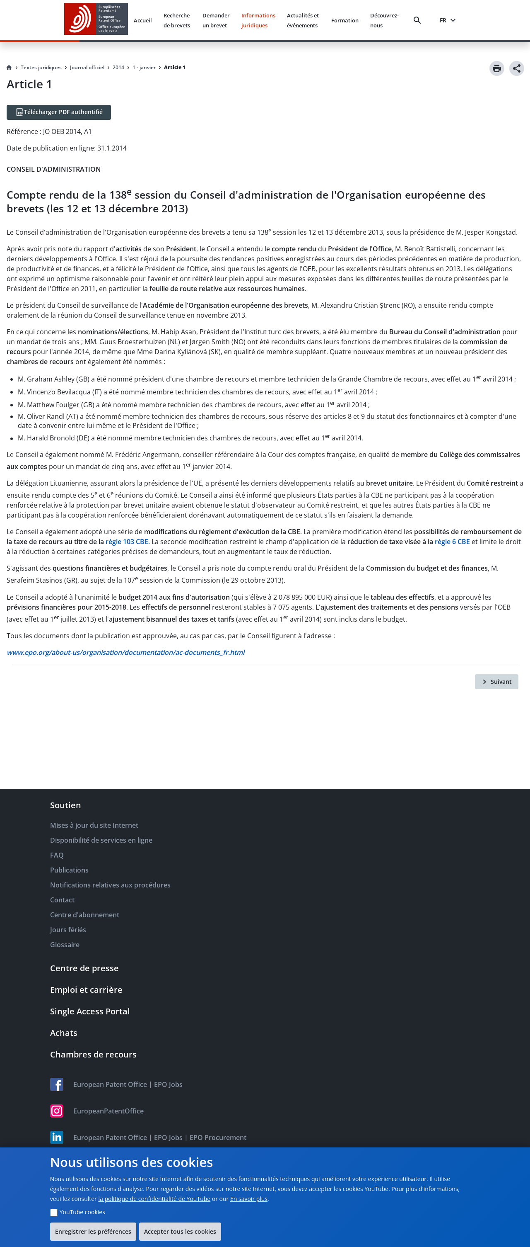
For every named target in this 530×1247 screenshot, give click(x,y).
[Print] (496, 68)
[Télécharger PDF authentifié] (59, 112)
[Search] (419, 20)
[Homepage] (9, 67)
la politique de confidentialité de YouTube (154, 1199)
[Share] (516, 68)
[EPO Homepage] (96, 20)
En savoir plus (248, 1199)
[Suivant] (496, 681)
